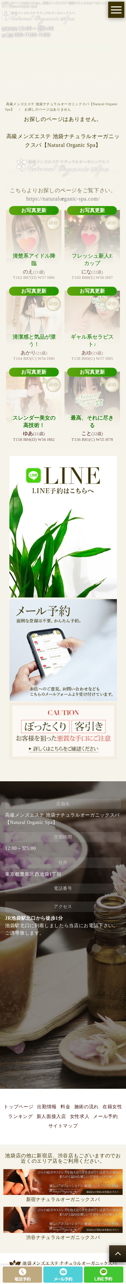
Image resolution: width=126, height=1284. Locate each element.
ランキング (20, 1116)
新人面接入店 (51, 1116)
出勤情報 (47, 1106)
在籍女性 (112, 1106)
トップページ (18, 1106)
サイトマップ (63, 1125)
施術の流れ (86, 1106)
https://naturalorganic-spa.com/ (63, 199)
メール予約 (105, 1116)
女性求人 (80, 1116)
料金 (65, 1106)
